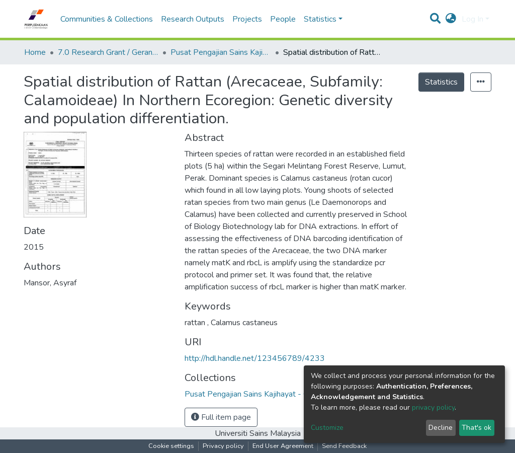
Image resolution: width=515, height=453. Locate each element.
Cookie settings (171, 445)
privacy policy (433, 407)
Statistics (441, 82)
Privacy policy (223, 445)
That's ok (476, 427)
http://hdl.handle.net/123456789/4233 (255, 358)
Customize (327, 427)
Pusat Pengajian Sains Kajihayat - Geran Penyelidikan (220, 52)
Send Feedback (344, 445)
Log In (472, 19)
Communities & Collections (106, 19)
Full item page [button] (221, 417)
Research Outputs (192, 19)
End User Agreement (282, 445)
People (283, 19)
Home (35, 52)
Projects (247, 19)
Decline (440, 427)
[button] (451, 19)
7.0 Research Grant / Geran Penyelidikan (108, 52)
